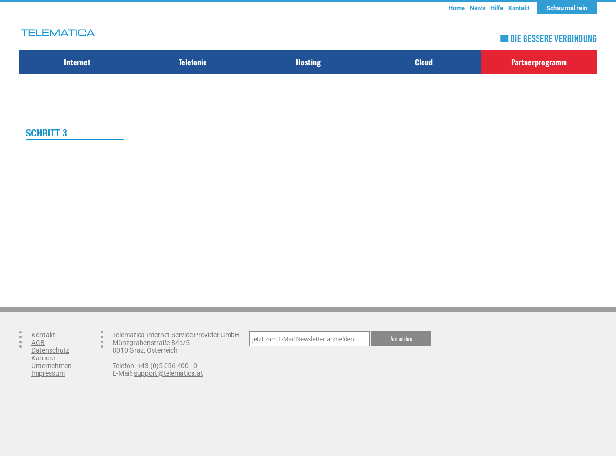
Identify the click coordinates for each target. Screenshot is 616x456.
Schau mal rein (566, 8)
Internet (77, 62)
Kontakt (518, 8)
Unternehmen (51, 366)
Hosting (308, 62)
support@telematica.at (168, 373)
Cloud (424, 62)
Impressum (48, 373)
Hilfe (496, 8)
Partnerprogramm (539, 62)
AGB (38, 342)
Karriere (43, 358)
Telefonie (193, 62)
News (478, 8)
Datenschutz (50, 350)
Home (457, 8)
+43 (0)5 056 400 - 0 (167, 366)
